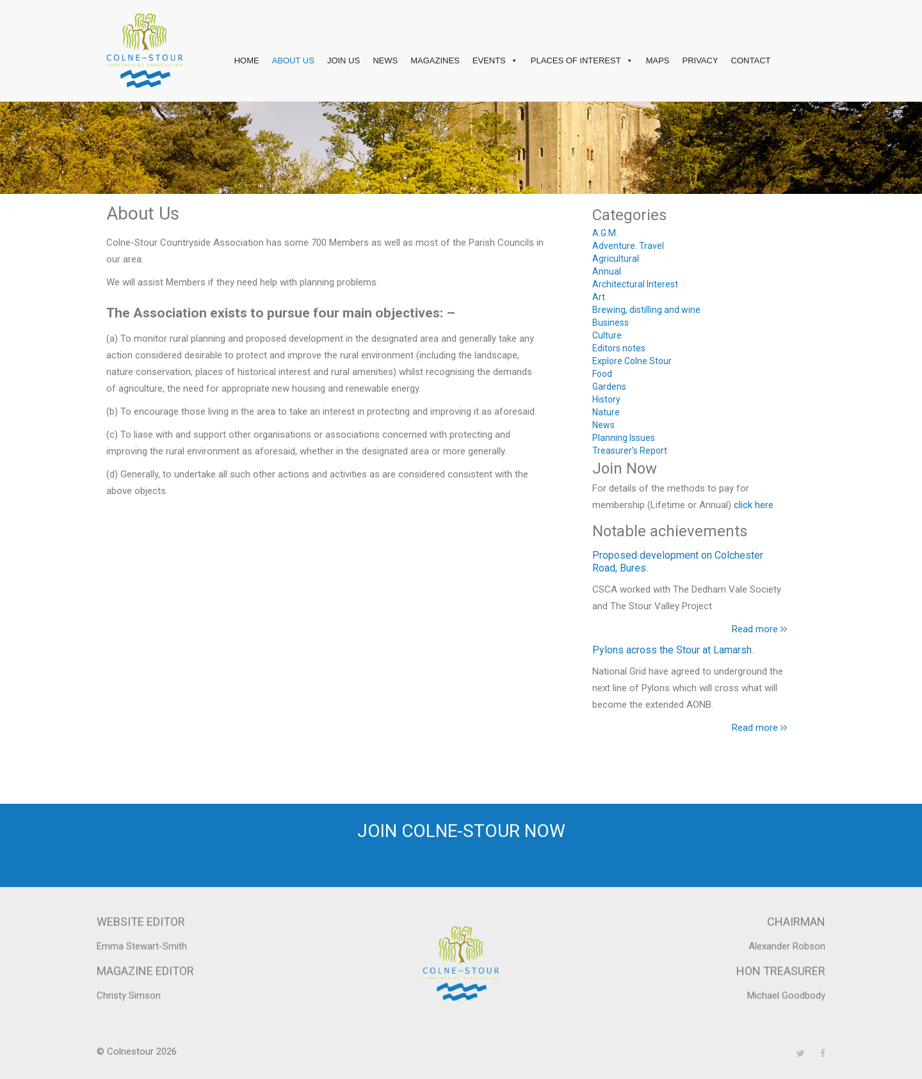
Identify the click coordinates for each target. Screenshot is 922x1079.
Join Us (343, 60)
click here (753, 505)
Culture (607, 335)
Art (598, 297)
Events (495, 61)
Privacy (700, 60)
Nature (606, 412)
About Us (293, 60)
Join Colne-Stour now (461, 827)
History (606, 399)
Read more (759, 629)
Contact (751, 60)
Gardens (609, 386)
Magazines (435, 60)
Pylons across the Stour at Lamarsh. (673, 650)
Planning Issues (623, 438)
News (385, 60)
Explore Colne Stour (632, 361)
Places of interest (582, 61)
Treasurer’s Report (629, 450)
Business (610, 322)
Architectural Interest (635, 284)
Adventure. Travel (628, 246)
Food (602, 374)
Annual (606, 271)
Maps (658, 60)
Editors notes (618, 348)
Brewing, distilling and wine (646, 310)
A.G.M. (605, 233)
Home (246, 60)
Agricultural (615, 258)
